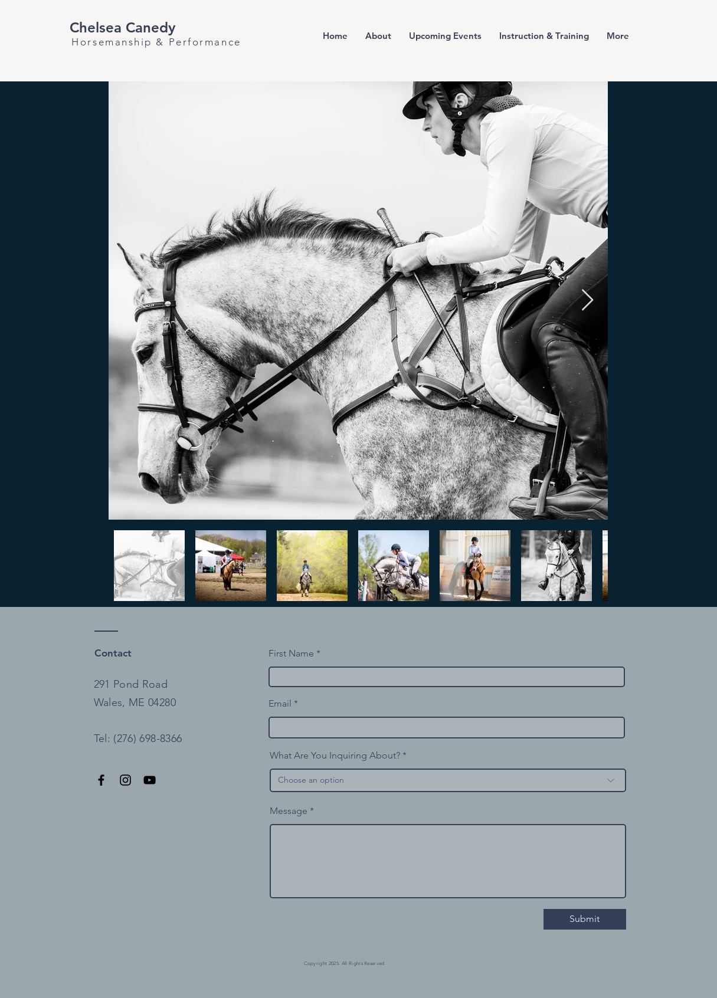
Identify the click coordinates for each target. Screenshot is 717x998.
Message (288, 811)
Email (280, 703)
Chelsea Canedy (122, 27)
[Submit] (585, 919)
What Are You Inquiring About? (335, 755)
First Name (291, 653)
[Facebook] (101, 780)
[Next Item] (587, 300)
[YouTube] (149, 780)
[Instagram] (125, 780)
